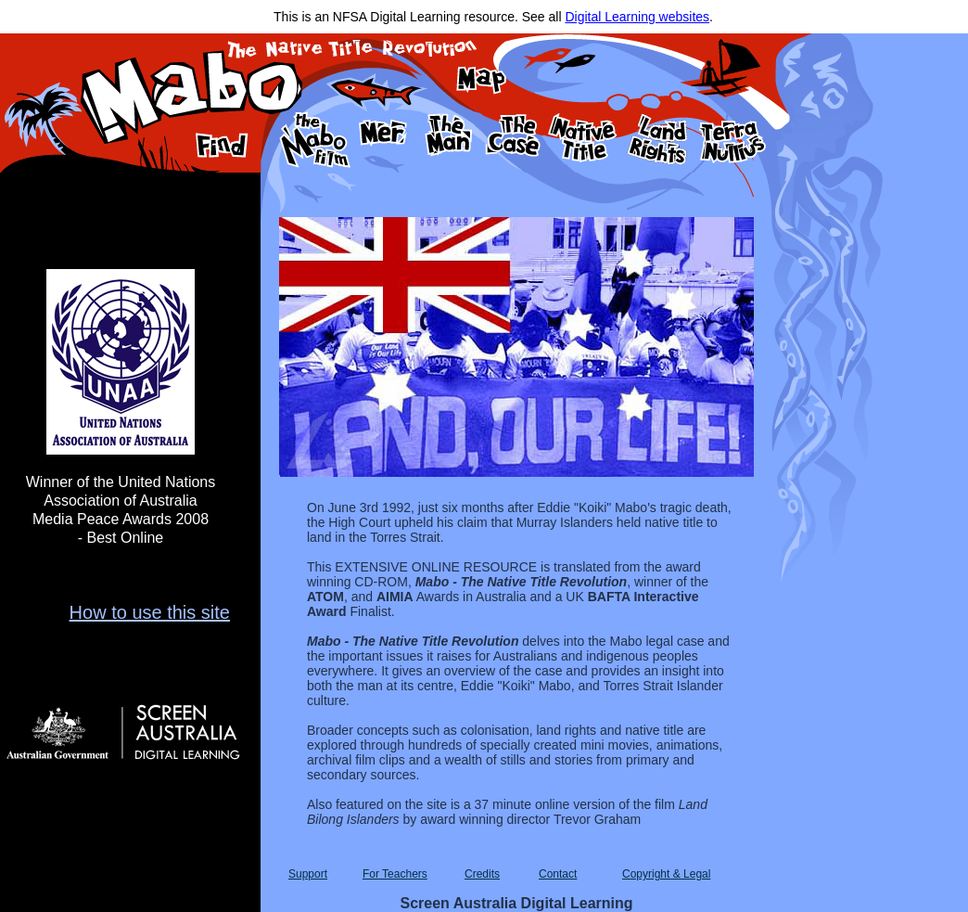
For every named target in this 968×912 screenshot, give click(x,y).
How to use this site (150, 612)
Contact (558, 873)
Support (307, 873)
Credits (482, 873)
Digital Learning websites (637, 16)
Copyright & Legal (666, 873)
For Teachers (395, 873)
